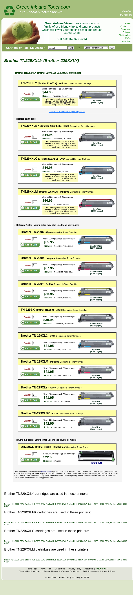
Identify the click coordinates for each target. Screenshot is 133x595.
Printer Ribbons (51, 571)
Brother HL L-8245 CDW (77, 504)
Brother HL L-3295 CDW (56, 504)
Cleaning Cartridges (70, 571)
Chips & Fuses (108, 571)
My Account (126, 15)
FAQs (127, 38)
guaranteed (46, 471)
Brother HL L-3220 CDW (14, 504)
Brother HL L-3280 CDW (35, 504)
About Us (89, 569)
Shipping (126, 32)
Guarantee (125, 29)
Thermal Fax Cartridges (30, 571)
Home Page (32, 569)
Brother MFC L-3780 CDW (98, 504)
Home (127, 23)
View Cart (127, 11)
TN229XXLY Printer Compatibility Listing (67, 111)
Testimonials (124, 35)
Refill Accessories (91, 571)
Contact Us (125, 26)
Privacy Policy (74, 569)
